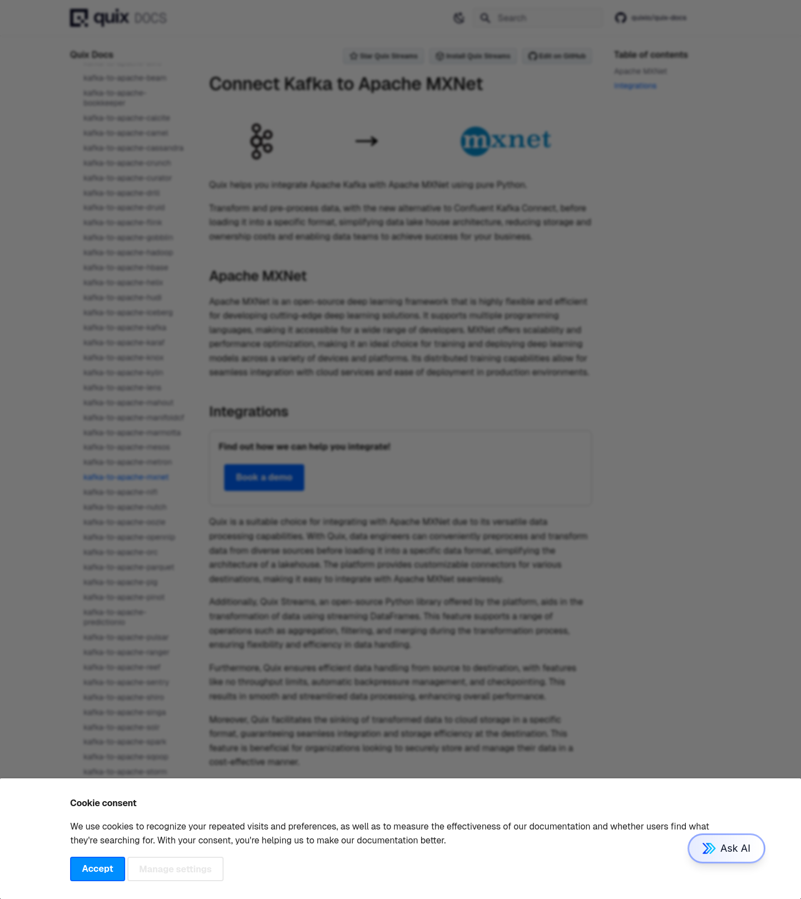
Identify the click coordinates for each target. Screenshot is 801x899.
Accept (97, 869)
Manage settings (175, 869)
